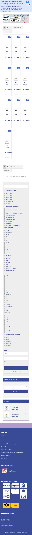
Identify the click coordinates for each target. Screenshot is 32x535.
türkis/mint (7, 294)
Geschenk (7, 258)
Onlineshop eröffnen (10, 532)
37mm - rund (8, 195)
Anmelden (16, 391)
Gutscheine (4, 446)
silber (6, 310)
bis (4, 356)
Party (6, 264)
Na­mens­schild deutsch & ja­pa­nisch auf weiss (16, 115)
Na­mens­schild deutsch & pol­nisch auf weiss (7, 115)
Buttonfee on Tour (5, 455)
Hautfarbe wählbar (9, 219)
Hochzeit (7, 262)
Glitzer (6, 339)
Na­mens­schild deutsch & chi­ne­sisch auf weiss (25, 83)
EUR (5, 361)
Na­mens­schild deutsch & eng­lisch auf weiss (7, 52)
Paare (6, 251)
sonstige (7, 203)
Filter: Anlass (8, 255)
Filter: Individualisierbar (11, 206)
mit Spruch (7, 332)
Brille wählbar (8, 221)
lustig (6, 317)
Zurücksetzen (16, 371)
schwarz (7, 304)
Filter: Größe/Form (10, 190)
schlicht (6, 320)
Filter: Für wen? (8, 227)
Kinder (6, 240)
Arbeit (6, 260)
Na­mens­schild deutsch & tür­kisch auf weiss (16, 83)
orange (6, 280)
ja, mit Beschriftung (9, 211)
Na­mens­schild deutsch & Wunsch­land (7, 146)
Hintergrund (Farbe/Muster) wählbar (13, 213)
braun (6, 298)
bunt (6, 315)
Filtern (16, 368)
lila (5, 290)
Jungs (6, 245)
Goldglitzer (7, 343)
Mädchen (7, 243)
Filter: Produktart (9, 184)
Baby (6, 247)
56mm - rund (8, 197)
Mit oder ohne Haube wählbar (12, 225)
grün (6, 296)
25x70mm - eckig (9, 201)
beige (6, 300)
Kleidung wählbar (9, 217)
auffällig (7, 326)
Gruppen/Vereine (9, 249)
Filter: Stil (7, 313)
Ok (28, 1)
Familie (6, 253)
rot (5, 288)
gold (6, 308)
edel (6, 322)
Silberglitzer (7, 341)
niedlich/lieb (8, 330)
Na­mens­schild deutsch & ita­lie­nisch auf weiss (25, 52)
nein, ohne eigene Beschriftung (12, 209)
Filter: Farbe (7, 273)
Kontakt (3, 435)
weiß (6, 276)
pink (6, 286)
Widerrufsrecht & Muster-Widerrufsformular (12, 452)
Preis (5, 350)
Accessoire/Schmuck (10, 268)
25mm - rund (8, 193)
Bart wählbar (8, 223)
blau (6, 292)
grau (6, 302)
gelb (6, 278)
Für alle (6, 230)
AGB (2, 441)
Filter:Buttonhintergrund (12, 334)
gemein (6, 328)
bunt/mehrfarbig (9, 306)
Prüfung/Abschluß (9, 270)
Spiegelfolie (7, 345)
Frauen (6, 234)
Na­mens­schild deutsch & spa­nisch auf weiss (7, 83)
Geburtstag (7, 266)
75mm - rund (8, 199)
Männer (6, 236)
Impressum (4, 458)
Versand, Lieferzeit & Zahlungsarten (10, 444)
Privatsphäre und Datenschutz (8, 449)
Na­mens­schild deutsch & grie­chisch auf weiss (25, 115)
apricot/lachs (8, 282)
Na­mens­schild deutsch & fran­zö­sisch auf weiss (16, 52)
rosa (6, 284)
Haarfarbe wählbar (9, 215)
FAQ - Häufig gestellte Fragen (8, 438)
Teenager (7, 238)
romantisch (7, 324)
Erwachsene (8, 232)
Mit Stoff (7, 337)
